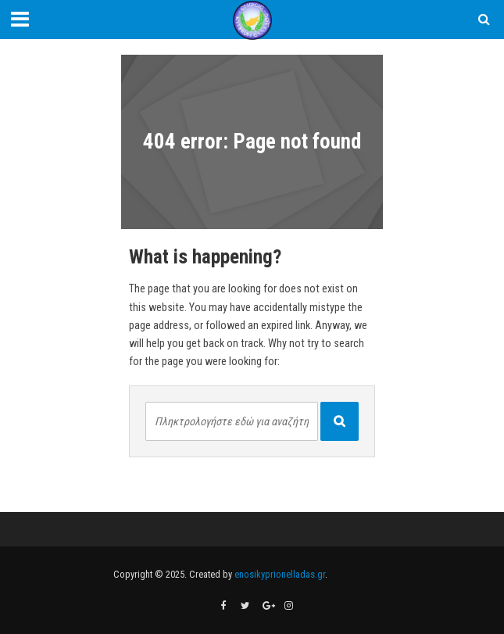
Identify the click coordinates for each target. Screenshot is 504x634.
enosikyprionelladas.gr (279, 574)
